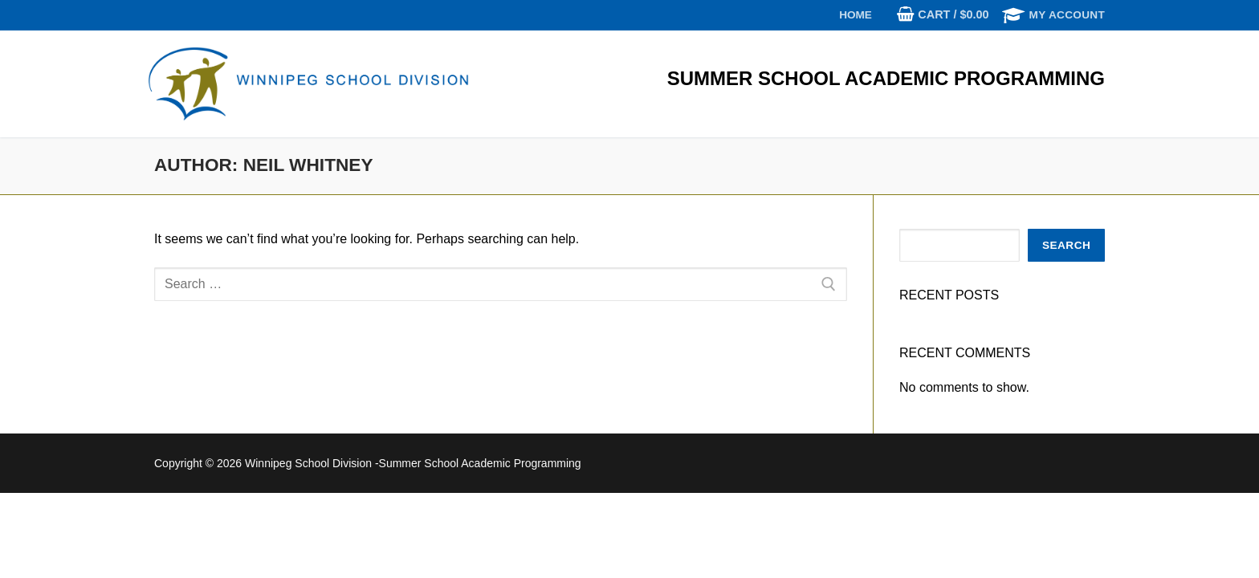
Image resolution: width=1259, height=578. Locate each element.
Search (1066, 245)
